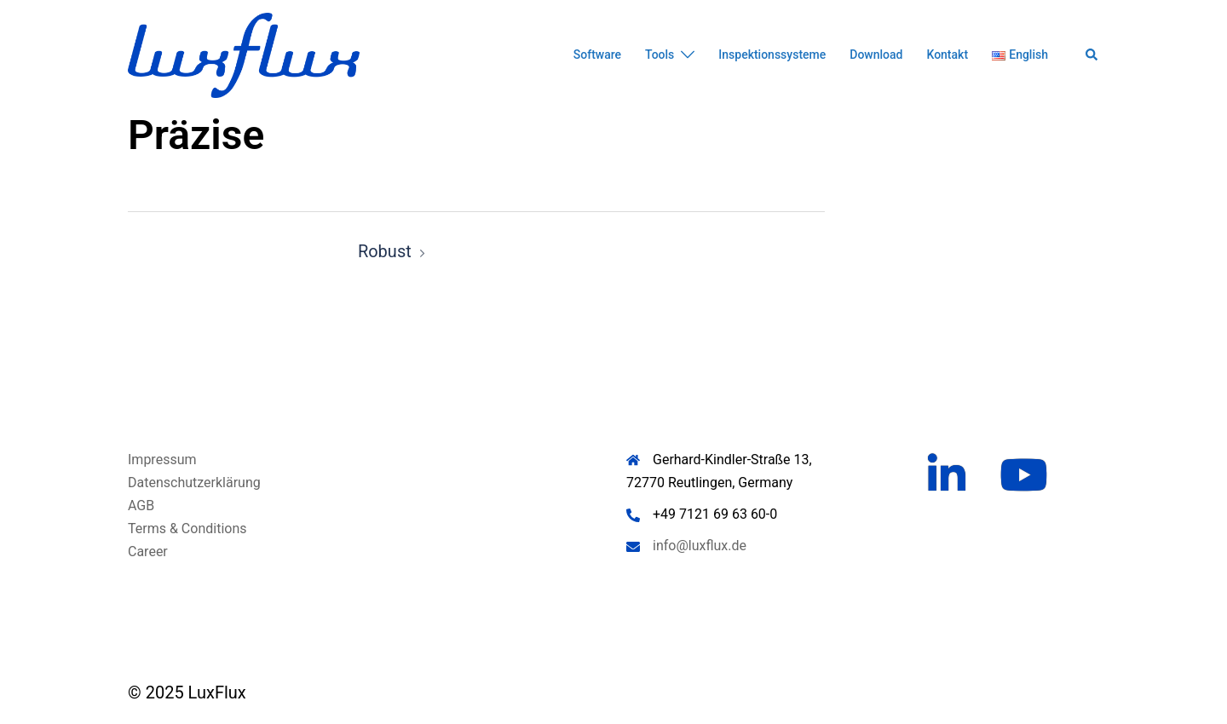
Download (876, 54)
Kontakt (947, 54)
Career (148, 551)
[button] (1092, 55)
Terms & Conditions (187, 528)
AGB (141, 505)
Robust (385, 251)
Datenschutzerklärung (194, 482)
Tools (659, 54)
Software (597, 54)
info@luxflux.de (699, 545)
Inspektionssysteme (772, 54)
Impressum (162, 459)
